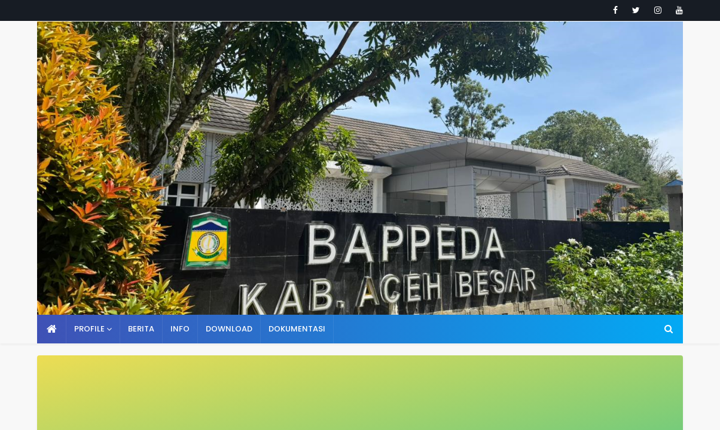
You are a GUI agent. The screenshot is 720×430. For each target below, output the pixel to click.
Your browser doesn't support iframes (360, 215)
